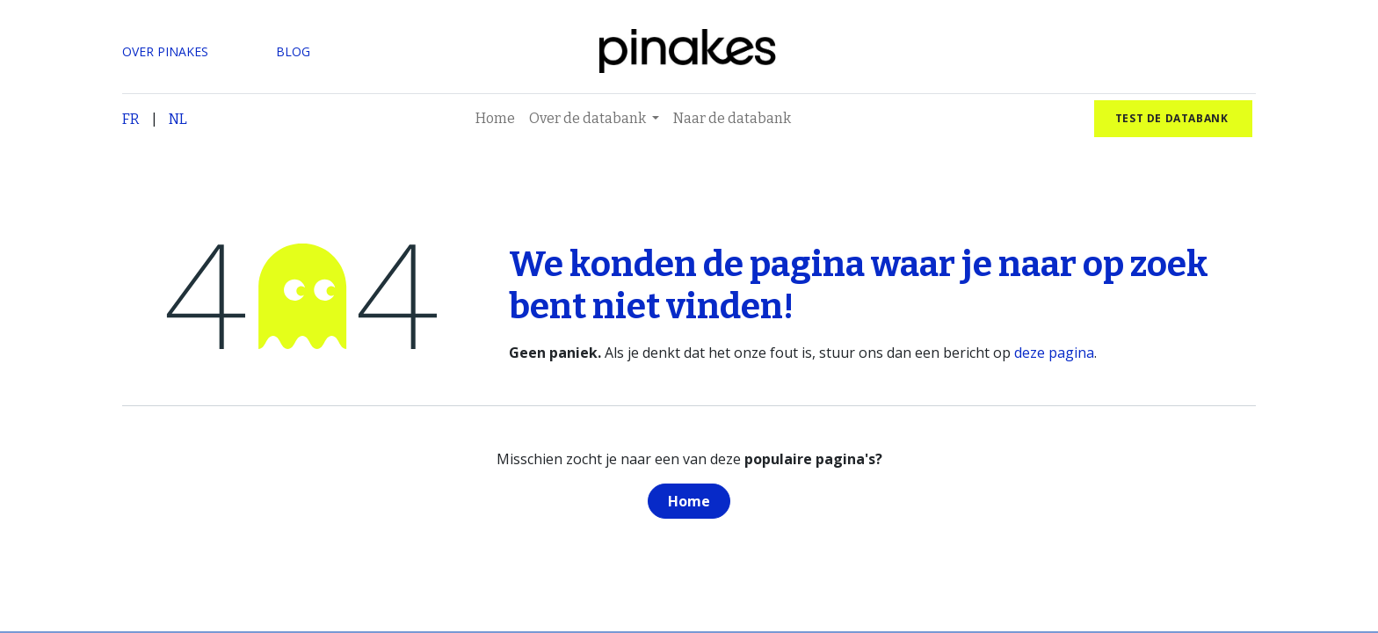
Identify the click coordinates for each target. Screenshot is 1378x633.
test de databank (1173, 118)
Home (689, 501)
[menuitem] (495, 118)
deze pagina (1054, 352)
